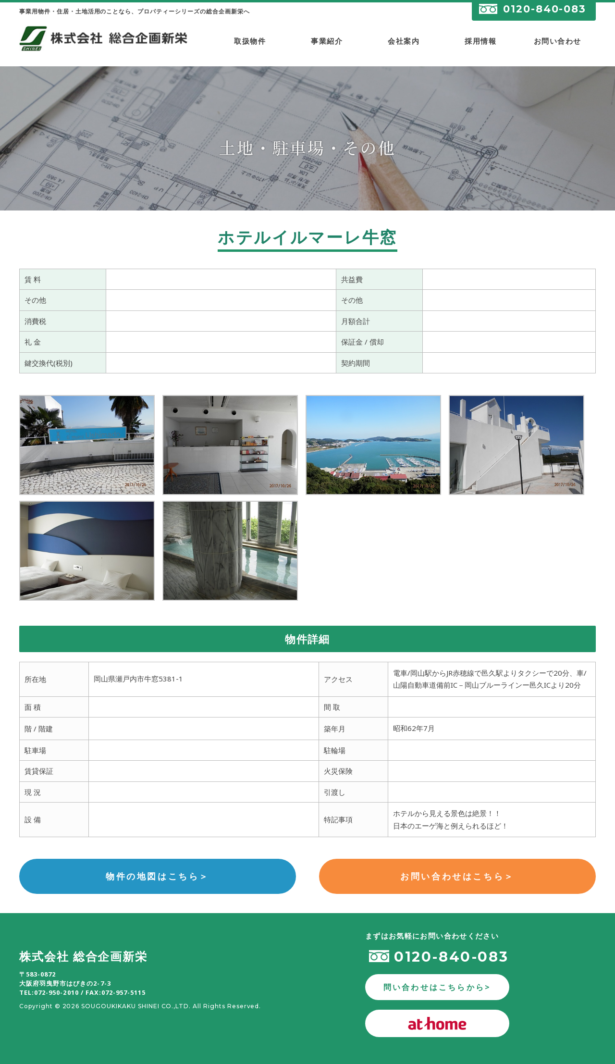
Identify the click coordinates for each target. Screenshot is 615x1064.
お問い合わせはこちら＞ (457, 876)
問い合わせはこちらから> (437, 987)
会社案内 (403, 41)
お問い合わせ (557, 41)
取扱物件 (250, 41)
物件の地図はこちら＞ (157, 876)
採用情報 (480, 41)
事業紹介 (327, 41)
